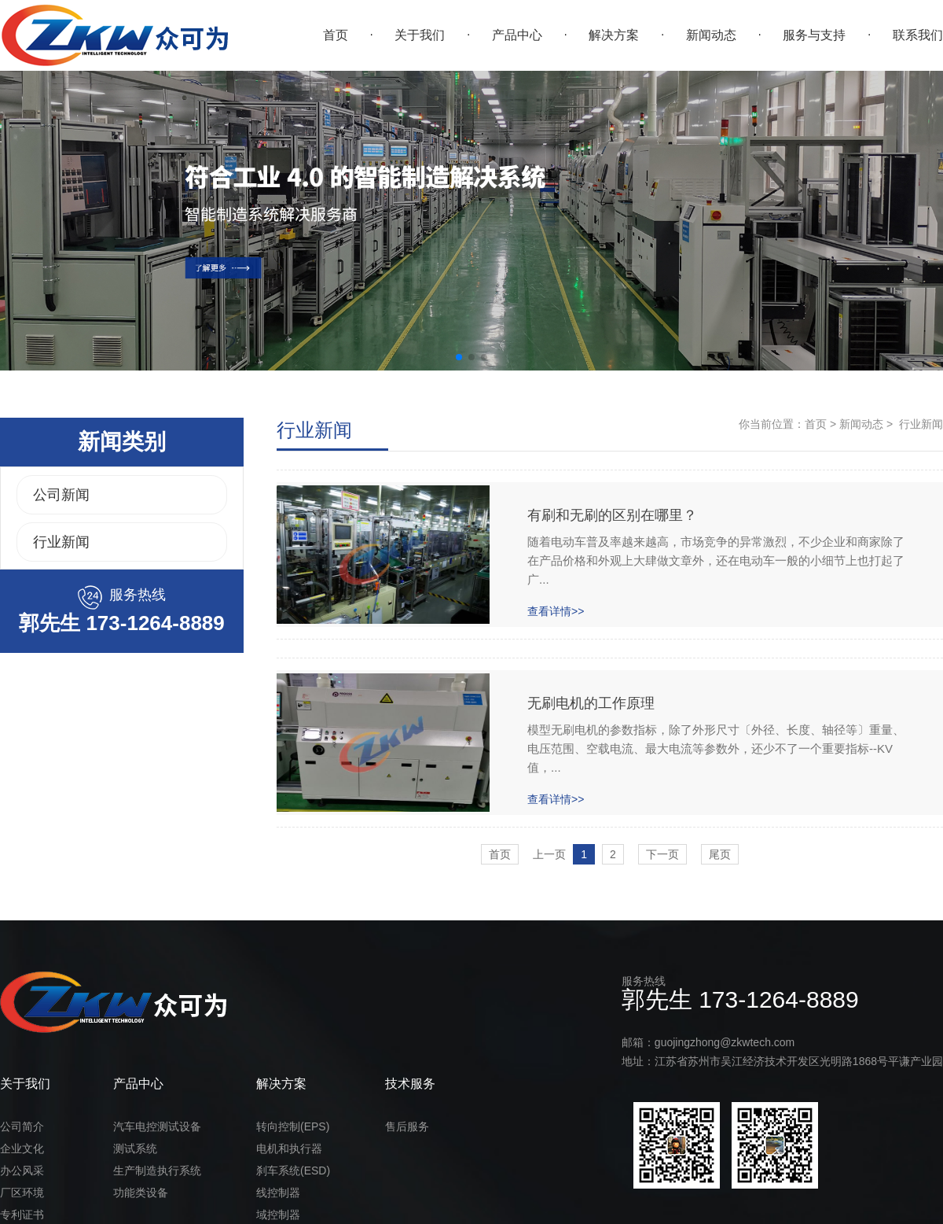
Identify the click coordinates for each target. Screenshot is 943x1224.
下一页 (662, 854)
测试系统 (135, 1148)
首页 (335, 35)
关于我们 (419, 35)
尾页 (720, 854)
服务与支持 (814, 35)
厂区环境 (22, 1192)
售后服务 (407, 1126)
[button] (459, 357)
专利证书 (22, 1214)
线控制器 (278, 1192)
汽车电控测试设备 (157, 1126)
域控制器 (278, 1214)
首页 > (820, 424)
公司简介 (22, 1126)
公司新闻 (61, 495)
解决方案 (614, 35)
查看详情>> (555, 611)
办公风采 (22, 1170)
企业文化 (22, 1148)
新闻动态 (711, 35)
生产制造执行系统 (157, 1170)
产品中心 (517, 35)
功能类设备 (140, 1192)
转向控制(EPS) (292, 1126)
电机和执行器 (289, 1148)
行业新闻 (61, 542)
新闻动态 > (864, 424)
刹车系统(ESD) (293, 1170)
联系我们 (918, 35)
